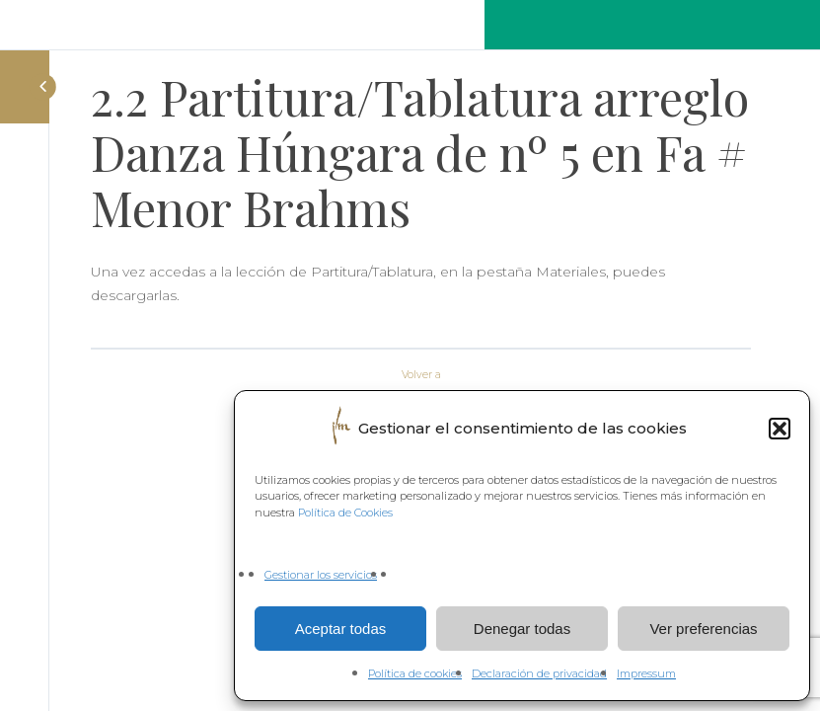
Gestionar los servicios (320, 575)
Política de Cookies (345, 512)
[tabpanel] (421, 297)
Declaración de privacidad (539, 673)
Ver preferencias (703, 628)
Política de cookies (415, 673)
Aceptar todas (341, 628)
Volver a (421, 374)
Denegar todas (522, 628)
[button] (779, 428)
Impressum (646, 673)
